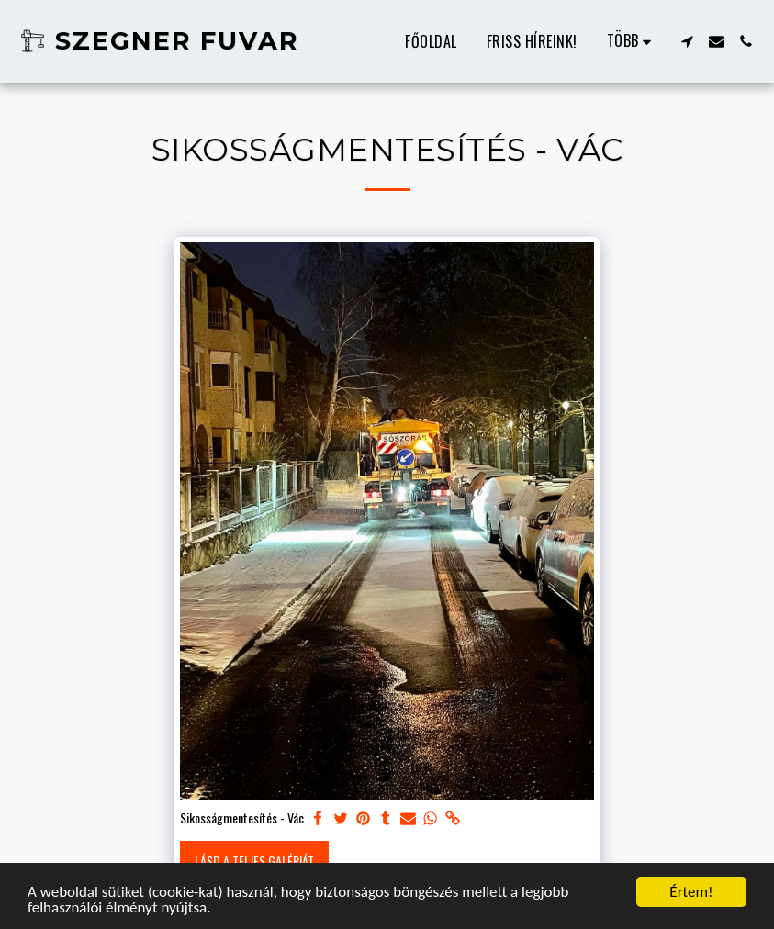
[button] (687, 41)
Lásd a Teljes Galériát (254, 860)
